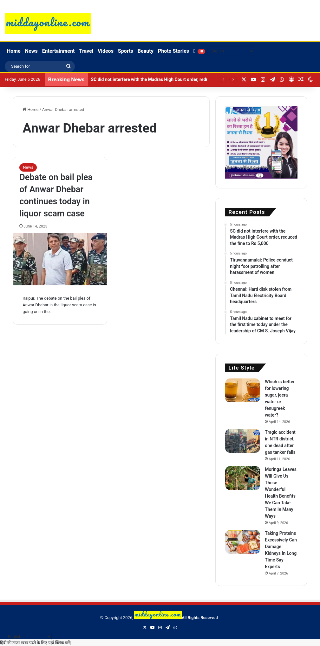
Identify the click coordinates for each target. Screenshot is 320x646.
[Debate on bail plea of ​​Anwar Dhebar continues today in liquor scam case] (60, 259)
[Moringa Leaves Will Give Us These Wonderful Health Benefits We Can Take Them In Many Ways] (242, 478)
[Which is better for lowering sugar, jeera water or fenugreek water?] (242, 390)
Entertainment (58, 51)
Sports (125, 51)
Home (14, 51)
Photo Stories (173, 51)
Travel (86, 51)
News (31, 51)
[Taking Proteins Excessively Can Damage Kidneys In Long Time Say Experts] (242, 542)
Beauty (145, 51)
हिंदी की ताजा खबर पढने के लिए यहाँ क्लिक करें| (35, 642)
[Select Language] (230, 51)
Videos (106, 51)
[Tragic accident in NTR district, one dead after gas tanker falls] (242, 441)
